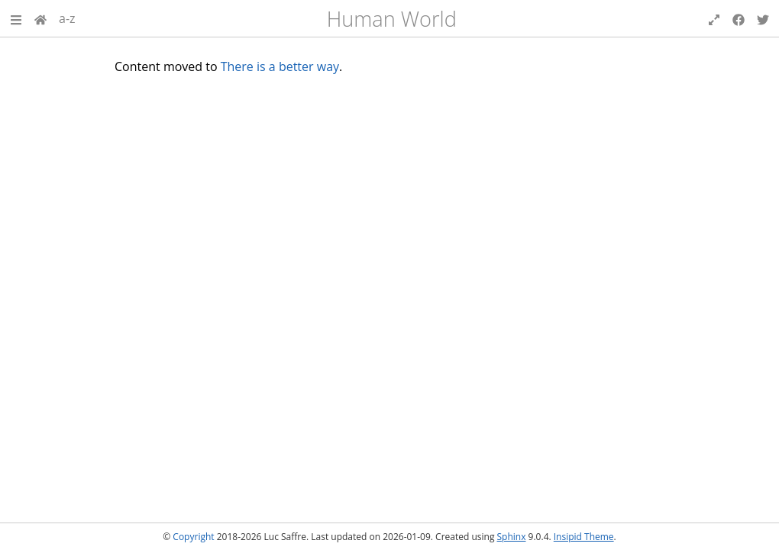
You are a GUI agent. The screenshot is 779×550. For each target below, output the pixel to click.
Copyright (193, 536)
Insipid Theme (584, 536)
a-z (67, 18)
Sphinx (511, 536)
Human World (392, 19)
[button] (16, 18)
